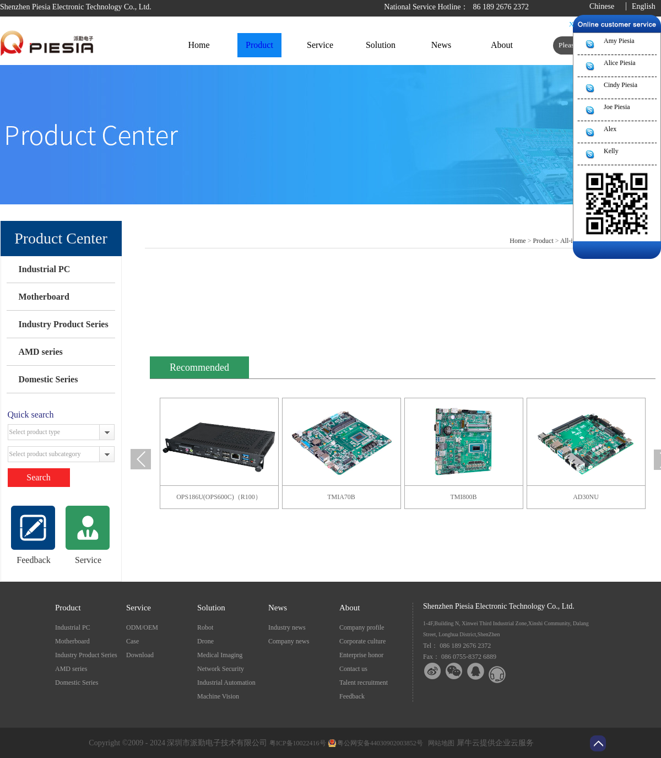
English (643, 6)
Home (198, 45)
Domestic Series (48, 379)
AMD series (40, 351)
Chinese (601, 6)
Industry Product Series (63, 324)
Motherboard (43, 296)
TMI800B (464, 497)
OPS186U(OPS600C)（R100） (219, 497)
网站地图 (439, 743)
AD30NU (586, 497)
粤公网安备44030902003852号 (380, 743)
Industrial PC (44, 269)
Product (543, 241)
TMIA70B (341, 497)
